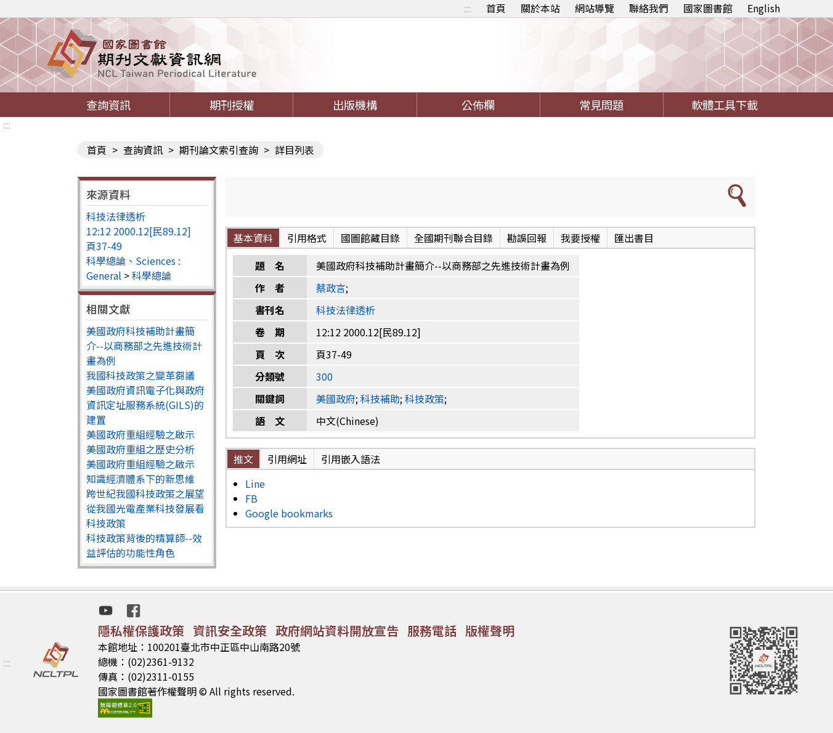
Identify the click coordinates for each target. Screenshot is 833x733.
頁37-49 (104, 245)
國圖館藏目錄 (370, 237)
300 (324, 376)
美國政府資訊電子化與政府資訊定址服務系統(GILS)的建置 (145, 405)
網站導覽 (594, 8)
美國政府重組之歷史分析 (140, 449)
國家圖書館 (708, 8)
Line (255, 483)
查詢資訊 (108, 105)
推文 (243, 459)
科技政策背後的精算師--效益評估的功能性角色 (144, 545)
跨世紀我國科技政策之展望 (145, 493)
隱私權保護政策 (141, 630)
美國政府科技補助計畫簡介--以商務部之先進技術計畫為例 (144, 345)
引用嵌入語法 (350, 459)
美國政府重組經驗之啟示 (140, 434)
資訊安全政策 (230, 630)
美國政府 (336, 398)
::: (467, 8)
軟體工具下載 (724, 105)
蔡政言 (331, 287)
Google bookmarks (289, 513)
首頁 (496, 8)
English (763, 8)
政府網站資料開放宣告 (337, 630)
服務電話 (432, 630)
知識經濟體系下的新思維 (140, 478)
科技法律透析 (115, 216)
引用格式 (307, 237)
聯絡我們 (648, 8)
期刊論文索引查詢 (218, 149)
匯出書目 (634, 237)
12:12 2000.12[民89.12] (138, 231)
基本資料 (253, 237)
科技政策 (424, 398)
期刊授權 (231, 105)
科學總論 (151, 275)
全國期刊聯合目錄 (453, 237)
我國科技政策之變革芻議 (140, 375)
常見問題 (601, 105)
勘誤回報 (527, 237)
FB (251, 498)
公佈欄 (478, 105)
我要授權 (580, 237)
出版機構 (355, 105)
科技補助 (380, 398)
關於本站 (540, 8)
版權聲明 (489, 630)
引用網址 (287, 459)
